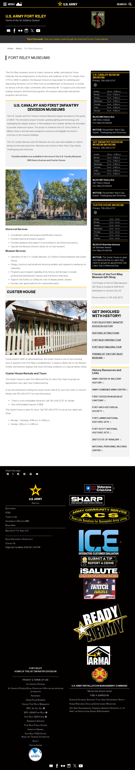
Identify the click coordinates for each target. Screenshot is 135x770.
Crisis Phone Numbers (35, 700)
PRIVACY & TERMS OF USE (36, 680)
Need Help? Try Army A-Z (17, 530)
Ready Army (11, 525)
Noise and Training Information (35, 737)
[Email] (37, 474)
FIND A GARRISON (99, 695)
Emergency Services (35, 721)
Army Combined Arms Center (109, 389)
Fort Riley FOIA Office (35, 733)
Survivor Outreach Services (81, 699)
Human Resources (77, 704)
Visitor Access (35, 745)
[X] (13, 474)
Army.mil (35, 503)
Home (10, 48)
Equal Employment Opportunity (19, 539)
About (19, 48)
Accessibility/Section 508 (17, 521)
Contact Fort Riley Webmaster (35, 704)
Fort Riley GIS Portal (34, 716)
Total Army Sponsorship (106, 699)
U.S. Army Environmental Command (84, 708)
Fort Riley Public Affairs (35, 725)
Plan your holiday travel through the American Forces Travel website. (67, 39)
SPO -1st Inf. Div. (34, 708)
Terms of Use (11, 517)
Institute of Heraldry (106, 439)
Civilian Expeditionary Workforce (101, 704)
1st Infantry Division (35, 684)
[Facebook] (8, 474)
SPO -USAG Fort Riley (34, 712)
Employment (11, 508)
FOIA (8, 512)
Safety (36, 741)
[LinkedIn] (18, 474)
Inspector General (36, 729)
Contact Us (10, 543)
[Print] (30, 474)
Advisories (35, 695)
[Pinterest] (24, 474)
